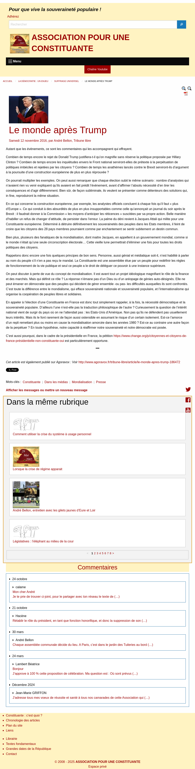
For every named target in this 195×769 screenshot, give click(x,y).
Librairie (11, 738)
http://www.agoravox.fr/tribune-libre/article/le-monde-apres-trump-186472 (129, 362)
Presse (101, 382)
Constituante (31, 382)
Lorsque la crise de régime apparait (37, 469)
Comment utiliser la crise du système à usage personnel (52, 434)
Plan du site (14, 725)
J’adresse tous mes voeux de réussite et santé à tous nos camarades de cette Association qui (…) (81, 697)
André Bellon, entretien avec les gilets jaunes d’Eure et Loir (54, 510)
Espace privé (97, 766)
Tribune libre (82, 140)
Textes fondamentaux (21, 744)
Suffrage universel (66, 81)
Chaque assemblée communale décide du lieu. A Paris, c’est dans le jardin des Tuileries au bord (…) (83, 644)
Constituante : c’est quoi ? (24, 715)
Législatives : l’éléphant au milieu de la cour (43, 541)
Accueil (8, 81)
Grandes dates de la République (28, 748)
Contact (11, 754)
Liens (9, 730)
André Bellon (63, 140)
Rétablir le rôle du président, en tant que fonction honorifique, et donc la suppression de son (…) (80, 620)
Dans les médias (56, 382)
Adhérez (13, 16)
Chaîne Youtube (97, 69)
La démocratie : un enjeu (33, 81)
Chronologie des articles (23, 720)
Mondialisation (82, 382)
